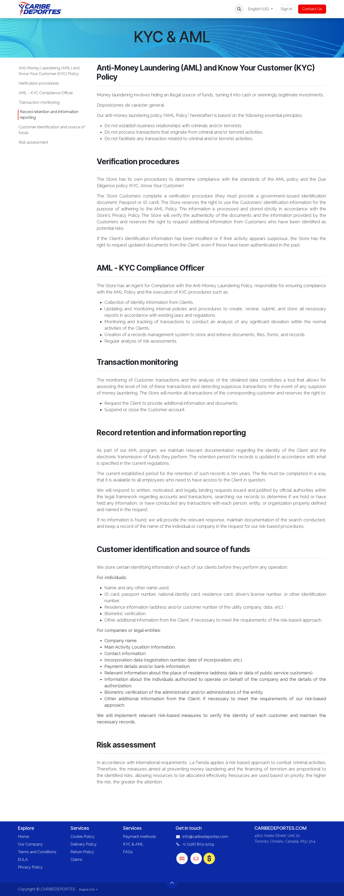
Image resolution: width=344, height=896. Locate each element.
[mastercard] (196, 858)
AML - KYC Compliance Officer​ (46, 93)
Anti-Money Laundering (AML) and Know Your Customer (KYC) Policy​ (49, 71)
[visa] (182, 858)
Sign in (286, 9)
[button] (239, 9)
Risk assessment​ (33, 142)
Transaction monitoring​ (39, 102)
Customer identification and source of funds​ (52, 130)
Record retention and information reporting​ (49, 114)
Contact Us (312, 9)
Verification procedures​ (39, 83)
